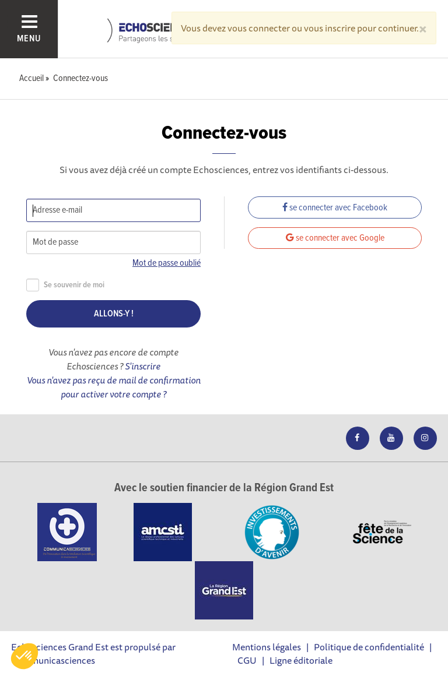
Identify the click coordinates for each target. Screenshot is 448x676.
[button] (24, 656)
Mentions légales (266, 646)
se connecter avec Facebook (334, 208)
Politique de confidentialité (369, 646)
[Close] (423, 28)
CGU (247, 660)
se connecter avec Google (335, 238)
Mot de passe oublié (166, 263)
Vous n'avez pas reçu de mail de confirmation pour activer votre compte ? (114, 387)
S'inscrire (142, 366)
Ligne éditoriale (301, 660)
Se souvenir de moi (65, 285)
